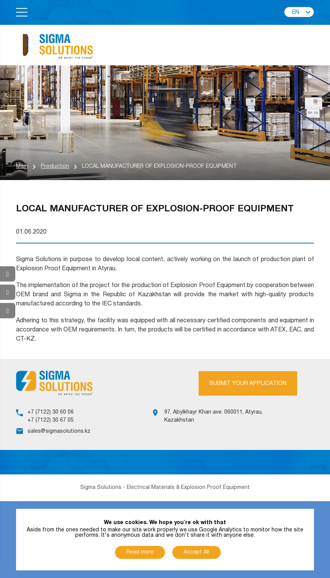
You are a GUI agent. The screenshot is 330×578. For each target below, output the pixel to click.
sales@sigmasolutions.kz (59, 431)
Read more (140, 552)
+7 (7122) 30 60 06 (51, 412)
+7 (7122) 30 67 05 (51, 420)
